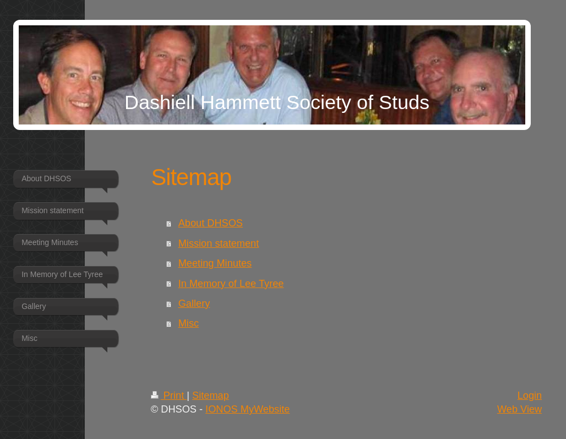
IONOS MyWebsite (247, 409)
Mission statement (218, 243)
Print (169, 395)
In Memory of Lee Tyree (231, 283)
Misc (188, 323)
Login (530, 395)
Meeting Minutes (215, 263)
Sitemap (210, 395)
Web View (519, 409)
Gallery (194, 303)
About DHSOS (210, 223)
